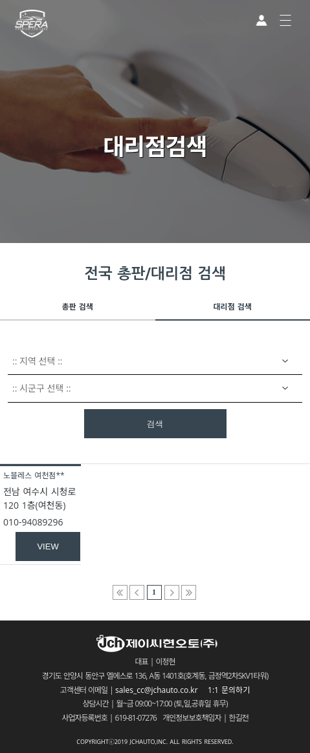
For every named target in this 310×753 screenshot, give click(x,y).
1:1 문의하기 (229, 689)
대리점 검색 (233, 306)
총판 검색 (77, 306)
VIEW (47, 546)
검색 (155, 424)
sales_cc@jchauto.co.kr (160, 689)
